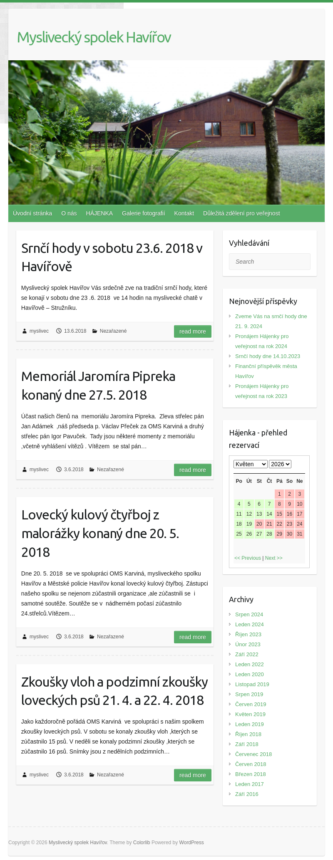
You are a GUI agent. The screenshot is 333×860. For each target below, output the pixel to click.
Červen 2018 (250, 764)
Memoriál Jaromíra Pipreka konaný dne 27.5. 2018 (98, 385)
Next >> (274, 558)
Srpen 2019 (249, 694)
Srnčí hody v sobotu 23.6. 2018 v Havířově (111, 257)
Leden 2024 (249, 624)
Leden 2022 (249, 664)
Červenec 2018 (253, 754)
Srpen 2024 (249, 614)
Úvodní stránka (32, 213)
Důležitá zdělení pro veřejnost (241, 213)
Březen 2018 (250, 774)
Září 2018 (246, 744)
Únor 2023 (248, 644)
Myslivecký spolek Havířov (94, 36)
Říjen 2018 (248, 734)
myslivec (39, 331)
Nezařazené (113, 331)
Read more (192, 331)
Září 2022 (246, 654)
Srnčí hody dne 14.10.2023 (267, 356)
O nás (69, 213)
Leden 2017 (249, 784)
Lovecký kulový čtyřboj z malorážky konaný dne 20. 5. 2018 (100, 533)
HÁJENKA (99, 213)
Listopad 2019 (252, 684)
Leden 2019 (249, 724)
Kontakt (184, 213)
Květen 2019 (250, 714)
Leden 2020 (249, 674)
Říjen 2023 (248, 634)
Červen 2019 (250, 704)
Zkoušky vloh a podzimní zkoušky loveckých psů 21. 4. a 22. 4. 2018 (114, 691)
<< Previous (247, 558)
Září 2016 (246, 794)
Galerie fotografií (143, 213)
